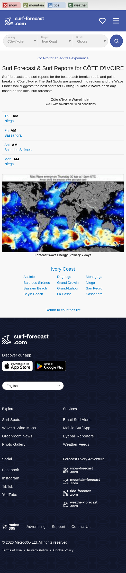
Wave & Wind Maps (19, 428)
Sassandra (94, 294)
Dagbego (64, 277)
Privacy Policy (37, 550)
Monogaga (94, 277)
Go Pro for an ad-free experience (63, 58)
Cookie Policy (63, 550)
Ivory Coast (63, 269)
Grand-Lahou (67, 288)
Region (45, 37)
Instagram (10, 478)
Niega (90, 283)
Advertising (36, 526)
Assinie (29, 277)
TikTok (7, 486)
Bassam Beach (35, 288)
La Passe (64, 294)
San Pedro (94, 288)
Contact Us (81, 526)
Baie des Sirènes (36, 283)
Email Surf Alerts (77, 419)
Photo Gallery (13, 444)
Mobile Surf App (76, 428)
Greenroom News (17, 436)
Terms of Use (12, 550)
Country (10, 37)
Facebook (10, 470)
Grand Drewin (68, 283)
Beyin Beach (33, 294)
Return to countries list (63, 310)
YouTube (9, 494)
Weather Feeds (76, 444)
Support (58, 526)
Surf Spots (11, 419)
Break (79, 37)
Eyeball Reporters (78, 436)
